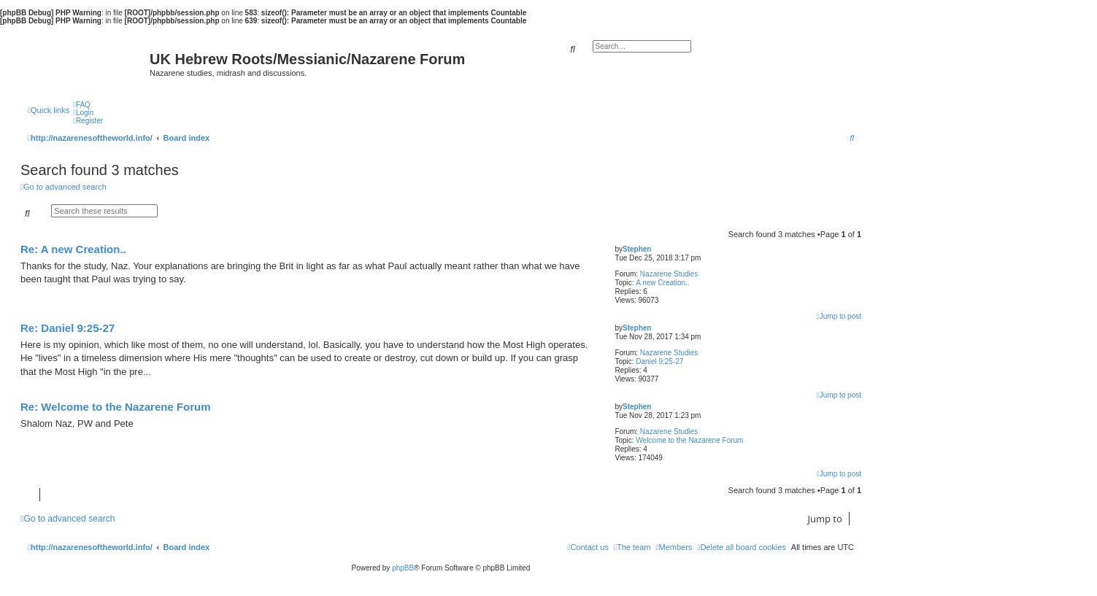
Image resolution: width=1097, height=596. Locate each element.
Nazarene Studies (669, 274)
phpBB (403, 568)
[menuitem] (82, 105)
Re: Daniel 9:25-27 (67, 328)
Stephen (637, 249)
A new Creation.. (662, 283)
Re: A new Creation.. (73, 249)
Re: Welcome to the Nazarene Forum (115, 406)
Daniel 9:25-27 (659, 361)
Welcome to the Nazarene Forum (689, 440)
